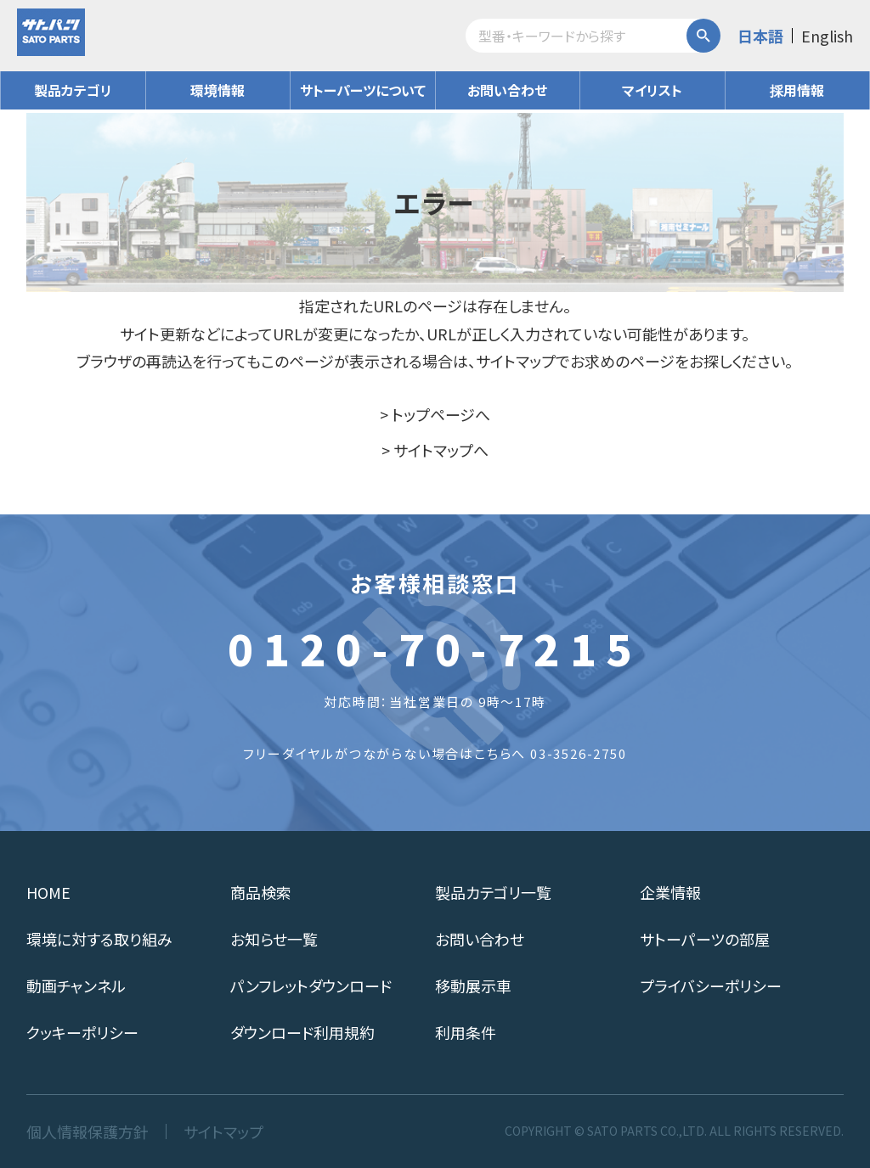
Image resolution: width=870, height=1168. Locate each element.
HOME (48, 892)
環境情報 (217, 90)
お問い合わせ (507, 90)
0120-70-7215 (435, 647)
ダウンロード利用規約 (302, 1032)
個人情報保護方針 (87, 1131)
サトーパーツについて (363, 90)
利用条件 (465, 1032)
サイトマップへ (441, 450)
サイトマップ (223, 1131)
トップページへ (441, 414)
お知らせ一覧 (274, 939)
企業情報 (670, 892)
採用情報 (797, 90)
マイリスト (652, 90)
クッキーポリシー (82, 1032)
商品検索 (260, 892)
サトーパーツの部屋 (705, 939)
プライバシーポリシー (711, 985)
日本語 (760, 35)
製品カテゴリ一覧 (493, 892)
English (827, 35)
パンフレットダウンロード (311, 985)
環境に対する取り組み (99, 939)
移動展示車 (473, 985)
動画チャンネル (76, 985)
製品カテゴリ (73, 90)
